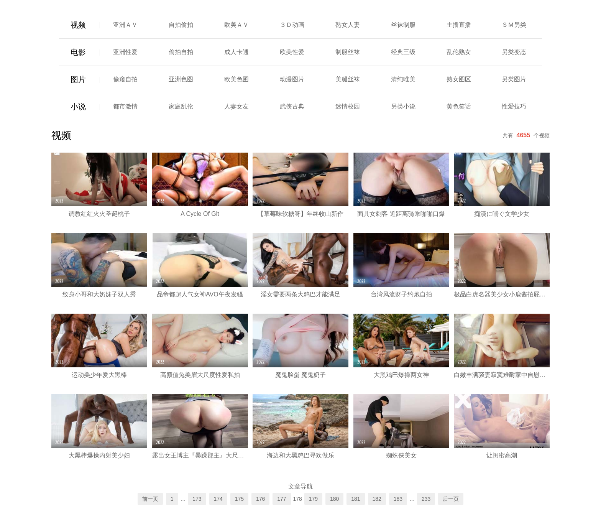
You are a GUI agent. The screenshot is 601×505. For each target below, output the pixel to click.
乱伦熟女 (459, 52)
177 (281, 499)
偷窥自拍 (125, 79)
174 (218, 499)
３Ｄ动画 (292, 24)
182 (377, 499)
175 (239, 499)
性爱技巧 (514, 106)
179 (313, 499)
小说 (78, 106)
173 (196, 499)
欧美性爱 (292, 52)
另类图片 (514, 79)
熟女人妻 (347, 24)
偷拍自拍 (181, 52)
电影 (78, 52)
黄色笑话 (459, 106)
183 (398, 499)
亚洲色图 (181, 79)
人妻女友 (236, 106)
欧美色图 (236, 79)
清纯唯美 (403, 79)
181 (355, 499)
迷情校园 (347, 106)
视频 (78, 25)
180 (334, 499)
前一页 (150, 499)
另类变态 (514, 52)
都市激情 (125, 106)
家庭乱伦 (181, 106)
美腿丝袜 (347, 79)
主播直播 (459, 24)
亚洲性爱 (125, 52)
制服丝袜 (347, 52)
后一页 (451, 499)
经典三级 (403, 52)
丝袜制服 (403, 24)
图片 (78, 79)
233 (426, 499)
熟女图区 (459, 79)
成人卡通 (236, 52)
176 (260, 499)
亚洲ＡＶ (125, 24)
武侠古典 (292, 106)
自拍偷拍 (181, 24)
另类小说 (403, 106)
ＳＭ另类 (514, 24)
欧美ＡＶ (236, 24)
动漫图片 (292, 79)
